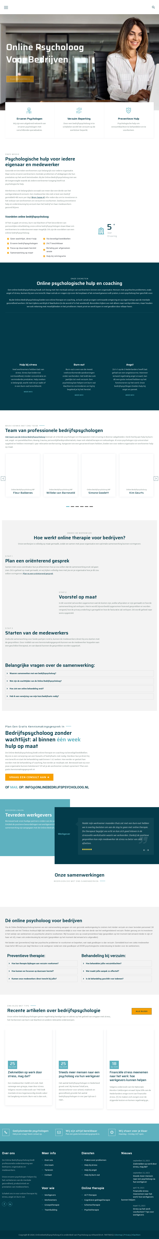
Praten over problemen (95, 1160)
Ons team (49, 1165)
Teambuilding (51, 1210)
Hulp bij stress (90, 1165)
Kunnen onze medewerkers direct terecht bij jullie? (34, 979)
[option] (23, 475)
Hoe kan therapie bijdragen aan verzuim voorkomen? (35, 963)
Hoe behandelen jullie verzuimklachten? (103, 963)
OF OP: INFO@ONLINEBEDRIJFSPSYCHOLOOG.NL (47, 787)
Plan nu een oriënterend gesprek (38, 573)
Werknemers (51, 1200)
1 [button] (67, 506)
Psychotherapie (91, 1210)
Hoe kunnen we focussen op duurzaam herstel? (33, 971)
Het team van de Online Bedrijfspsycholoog (25, 437)
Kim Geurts (136, 493)
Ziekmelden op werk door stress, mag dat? (25, 1074)
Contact (48, 1175)
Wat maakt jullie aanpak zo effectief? (102, 971)
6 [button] (91, 506)
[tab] (79, 673)
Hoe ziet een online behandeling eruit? (27, 688)
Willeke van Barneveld (60, 493)
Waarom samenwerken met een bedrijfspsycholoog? (33, 673)
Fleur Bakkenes (23, 493)
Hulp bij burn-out (92, 1175)
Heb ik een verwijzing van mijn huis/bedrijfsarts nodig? (34, 696)
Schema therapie (92, 1205)
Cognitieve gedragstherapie (97, 1200)
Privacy (127, 1235)
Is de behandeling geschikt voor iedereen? (104, 979)
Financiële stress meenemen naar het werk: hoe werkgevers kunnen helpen (129, 1076)
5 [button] (86, 506)
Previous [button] (3, 478)
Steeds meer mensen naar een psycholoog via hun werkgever (79, 1074)
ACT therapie (90, 1195)
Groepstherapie (52, 1205)
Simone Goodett (98, 493)
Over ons (49, 1160)
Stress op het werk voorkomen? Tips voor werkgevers (143, 1212)
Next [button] (156, 478)
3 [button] (77, 506)
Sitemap (118, 1235)
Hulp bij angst (90, 1170)
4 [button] (82, 506)
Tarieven (49, 1170)
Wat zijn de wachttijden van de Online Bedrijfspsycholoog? (36, 681)
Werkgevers (50, 1195)
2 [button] (72, 506)
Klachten (136, 1235)
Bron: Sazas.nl (38, 197)
